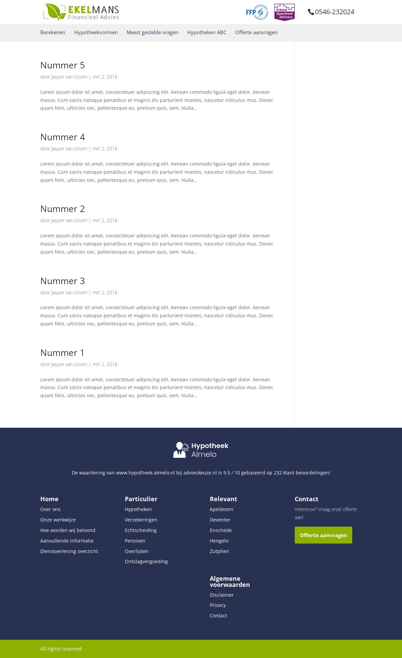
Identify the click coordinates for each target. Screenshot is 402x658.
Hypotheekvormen (96, 32)
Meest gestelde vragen (152, 32)
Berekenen (52, 32)
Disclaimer (222, 595)
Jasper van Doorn (69, 76)
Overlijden (137, 551)
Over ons (50, 509)
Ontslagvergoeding (146, 561)
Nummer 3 (62, 281)
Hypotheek (209, 445)
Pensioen (135, 540)
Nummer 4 (62, 137)
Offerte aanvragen (256, 32)
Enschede (221, 530)
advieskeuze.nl (200, 472)
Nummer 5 (62, 65)
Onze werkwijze (58, 519)
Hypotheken (138, 509)
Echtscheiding (141, 530)
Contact (218, 615)
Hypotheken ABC (206, 32)
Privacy (218, 605)
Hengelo (219, 540)
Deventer (220, 519)
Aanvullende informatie (67, 540)
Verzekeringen (141, 519)
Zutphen (219, 551)
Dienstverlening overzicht (69, 551)
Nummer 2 (62, 209)
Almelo (204, 454)
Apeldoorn (221, 509)
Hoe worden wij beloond (67, 530)
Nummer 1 (62, 352)
